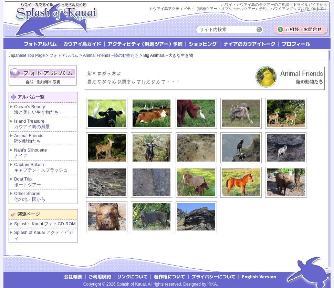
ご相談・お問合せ (300, 30)
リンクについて (132, 276)
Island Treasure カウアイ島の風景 (32, 124)
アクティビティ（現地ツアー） (145, 43)
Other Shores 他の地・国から (29, 196)
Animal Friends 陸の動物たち (28, 138)
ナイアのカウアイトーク (250, 43)
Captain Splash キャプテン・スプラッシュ (41, 167)
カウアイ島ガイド (83, 43)
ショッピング (203, 43)
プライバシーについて (214, 276)
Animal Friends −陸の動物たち (111, 55)
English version (260, 276)
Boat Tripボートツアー (27, 181)
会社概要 (72, 276)
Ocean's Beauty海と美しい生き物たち (36, 109)
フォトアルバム (41, 43)
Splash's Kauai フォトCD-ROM (45, 223)
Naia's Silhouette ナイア (30, 152)
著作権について (170, 276)
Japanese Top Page (27, 55)
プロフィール (295, 43)
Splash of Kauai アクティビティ (43, 235)
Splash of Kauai (53, 24)
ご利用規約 (99, 276)
